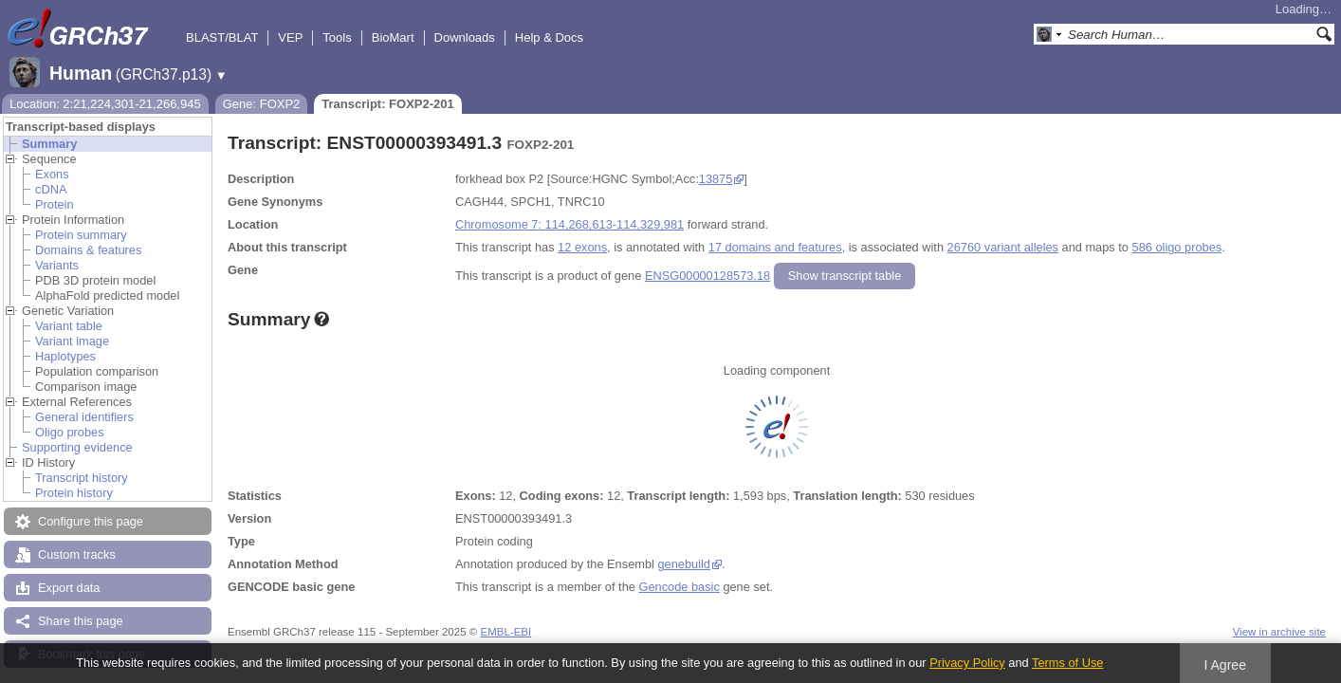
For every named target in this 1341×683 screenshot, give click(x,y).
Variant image (72, 341)
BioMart (393, 37)
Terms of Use (1067, 662)
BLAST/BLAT (222, 37)
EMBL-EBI (505, 631)
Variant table (68, 326)
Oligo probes (69, 432)
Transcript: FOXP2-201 (387, 104)
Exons (52, 174)
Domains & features (88, 250)
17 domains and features (775, 247)
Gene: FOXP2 (262, 104)
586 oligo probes (1177, 247)
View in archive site (1279, 631)
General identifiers (84, 417)
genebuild (683, 564)
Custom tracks (77, 554)
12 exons (582, 247)
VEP (290, 37)
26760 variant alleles (1002, 247)
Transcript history (81, 478)
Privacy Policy (967, 662)
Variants (57, 265)
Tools (336, 37)
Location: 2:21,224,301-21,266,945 (105, 104)
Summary (49, 144)
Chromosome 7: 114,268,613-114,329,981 (569, 224)
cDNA (50, 189)
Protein (54, 204)
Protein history (74, 493)
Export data (69, 588)
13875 (716, 179)
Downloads (464, 37)
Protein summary (81, 235)
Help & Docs (549, 37)
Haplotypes (65, 356)
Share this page (80, 621)
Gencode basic (678, 587)
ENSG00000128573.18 (707, 275)
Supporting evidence (77, 447)
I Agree (1224, 665)
